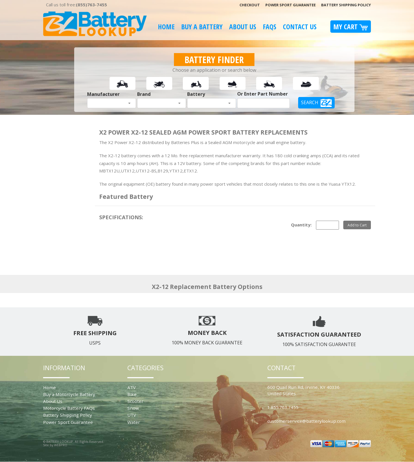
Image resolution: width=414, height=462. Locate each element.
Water (133, 422)
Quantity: (301, 224)
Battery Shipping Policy (346, 4)
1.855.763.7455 (282, 407)
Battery (196, 94)
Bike (132, 394)
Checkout (249, 4)
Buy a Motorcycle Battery (69, 394)
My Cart (350, 26)
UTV (131, 415)
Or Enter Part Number (262, 94)
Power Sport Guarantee (290, 4)
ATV (131, 387)
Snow (133, 408)
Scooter (135, 401)
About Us (242, 26)
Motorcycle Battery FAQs (69, 408)
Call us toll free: (76, 4)
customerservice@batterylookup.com (306, 421)
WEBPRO (60, 445)
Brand (144, 94)
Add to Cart (357, 225)
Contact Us (300, 26)
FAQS (269, 26)
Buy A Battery (202, 26)
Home (166, 26)
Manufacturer (103, 94)
